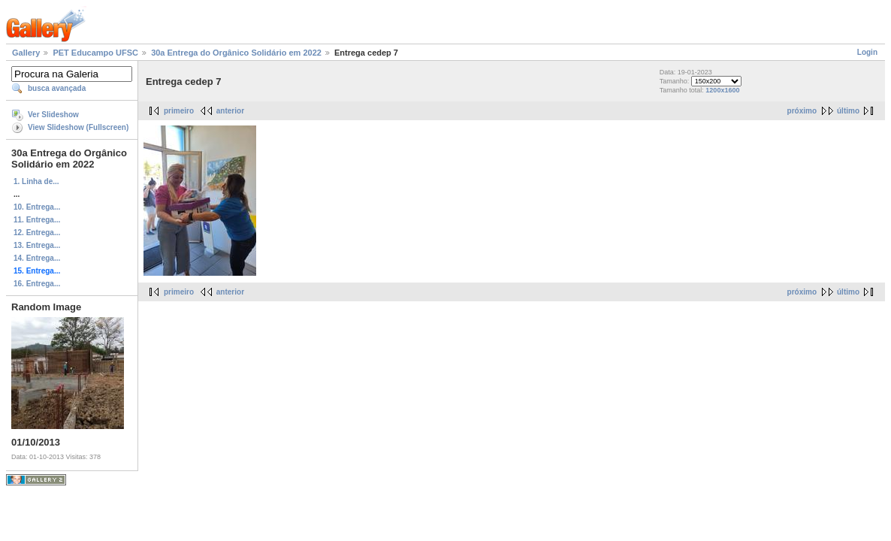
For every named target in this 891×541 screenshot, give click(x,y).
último (848, 111)
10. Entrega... (37, 207)
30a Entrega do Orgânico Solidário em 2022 (236, 52)
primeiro (179, 111)
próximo (802, 111)
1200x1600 (722, 90)
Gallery (26, 52)
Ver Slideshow (53, 114)
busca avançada (57, 88)
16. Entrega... (37, 284)
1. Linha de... (36, 181)
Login (867, 52)
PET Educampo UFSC (95, 52)
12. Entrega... (37, 232)
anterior (230, 111)
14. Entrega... (37, 258)
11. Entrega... (37, 220)
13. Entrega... (37, 245)
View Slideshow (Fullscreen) (78, 127)
